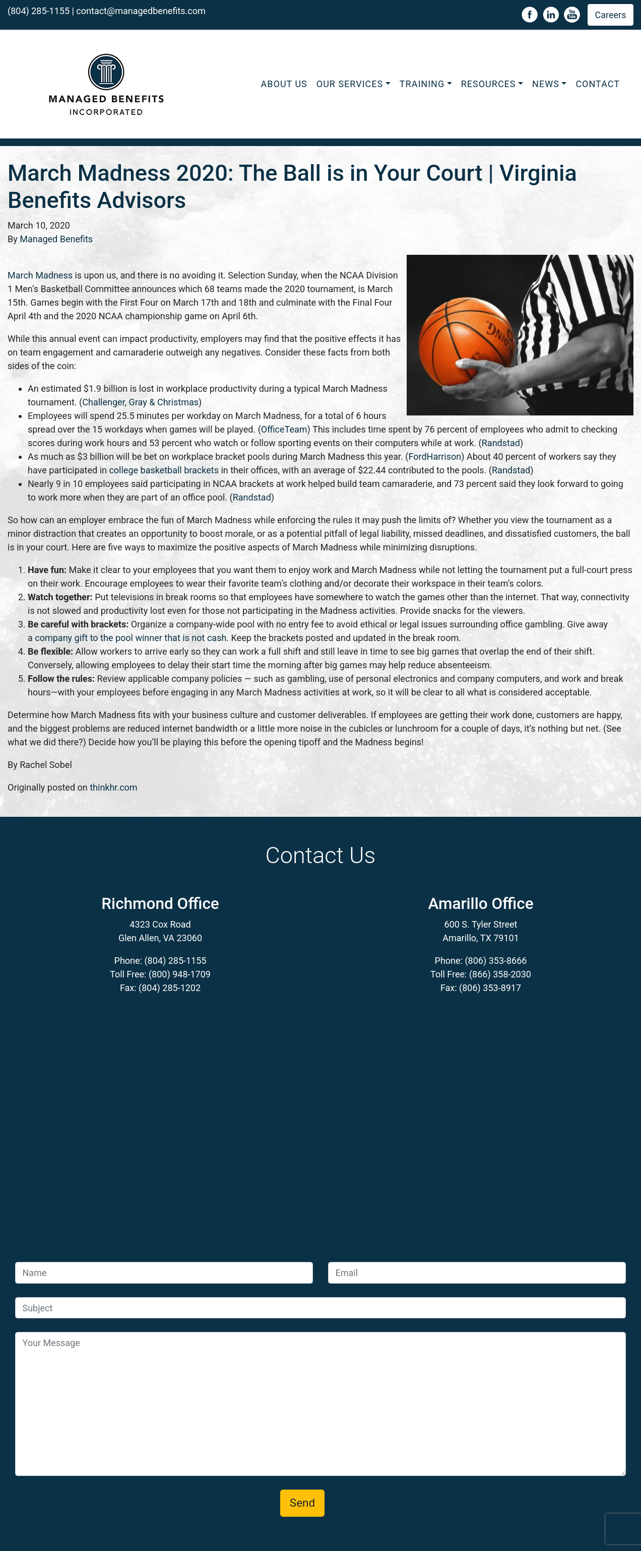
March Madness (40, 275)
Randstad (501, 443)
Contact (597, 84)
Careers (610, 15)
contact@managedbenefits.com (140, 11)
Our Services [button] (349, 84)
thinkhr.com (113, 787)
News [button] (545, 84)
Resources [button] (488, 84)
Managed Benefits (56, 239)
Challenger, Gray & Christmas (140, 402)
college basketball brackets (164, 470)
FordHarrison (434, 456)
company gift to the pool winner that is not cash (130, 637)
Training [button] (422, 84)
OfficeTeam (284, 429)
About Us (284, 84)
